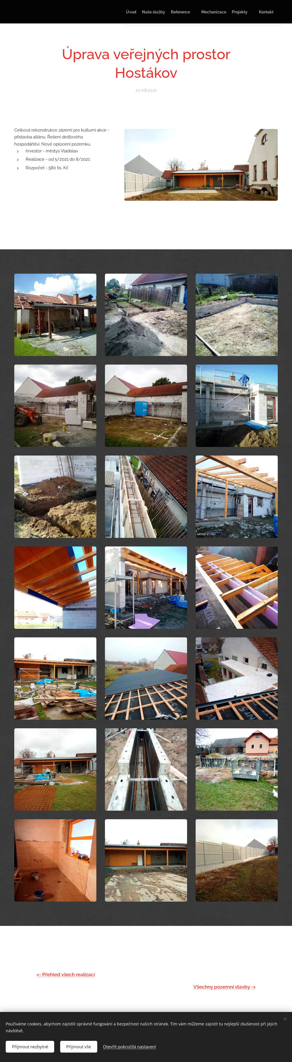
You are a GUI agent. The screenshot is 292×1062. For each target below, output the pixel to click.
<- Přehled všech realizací (65, 974)
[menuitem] (213, 11)
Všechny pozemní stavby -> (224, 986)
